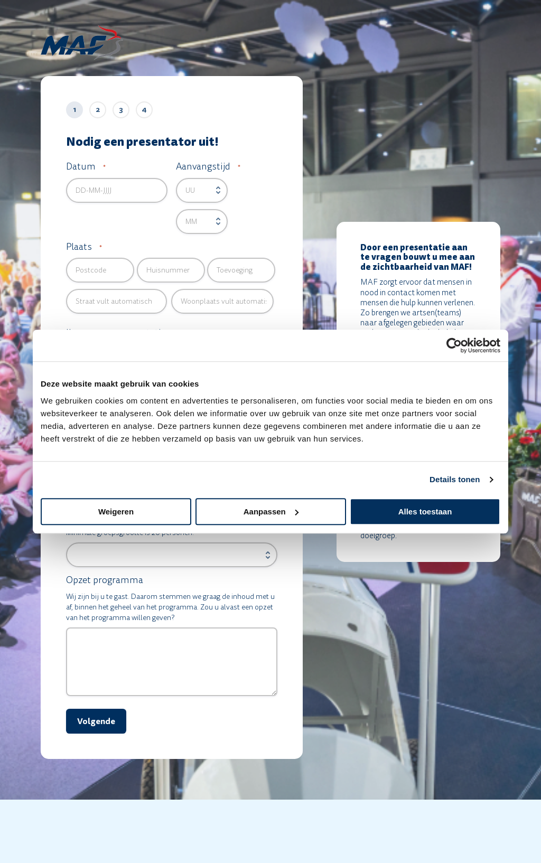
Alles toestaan (425, 511)
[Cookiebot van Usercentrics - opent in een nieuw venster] (454, 345)
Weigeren (116, 511)
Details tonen (455, 479)
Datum (86, 166)
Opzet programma (104, 580)
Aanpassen (271, 511)
